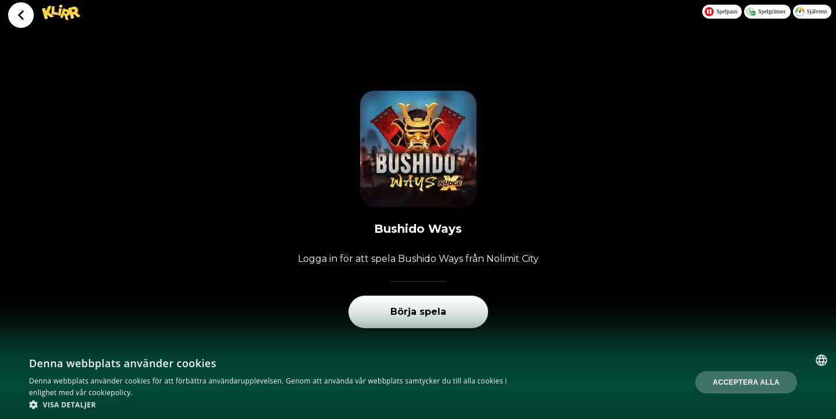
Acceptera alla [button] (746, 382)
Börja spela (418, 311)
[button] (280, 404)
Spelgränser (765, 11)
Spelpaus (721, 11)
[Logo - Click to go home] (61, 17)
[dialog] (418, 382)
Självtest (811, 11)
